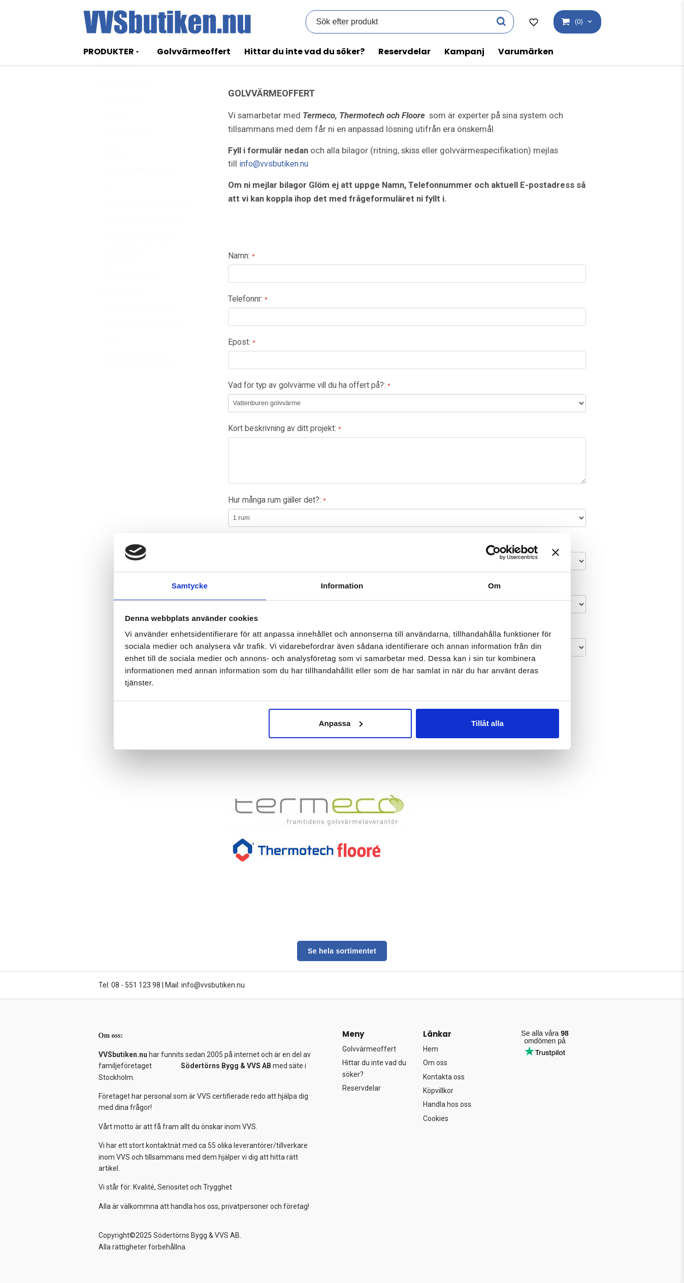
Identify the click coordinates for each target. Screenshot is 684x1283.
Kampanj (464, 51)
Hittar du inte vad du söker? (304, 51)
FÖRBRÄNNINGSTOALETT (137, 264)
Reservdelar (404, 51)
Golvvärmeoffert (194, 51)
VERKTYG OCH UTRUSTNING (141, 350)
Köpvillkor (438, 1091)
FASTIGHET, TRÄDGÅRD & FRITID (146, 229)
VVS (107, 368)
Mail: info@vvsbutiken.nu (205, 985)
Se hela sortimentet (342, 951)
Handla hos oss (447, 1105)
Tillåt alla (487, 723)
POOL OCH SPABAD (129, 298)
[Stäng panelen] (555, 551)
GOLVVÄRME (120, 281)
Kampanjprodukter (124, 107)
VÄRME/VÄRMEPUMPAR (136, 385)
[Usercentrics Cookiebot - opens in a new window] (493, 552)
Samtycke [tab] (190, 585)
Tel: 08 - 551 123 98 (129, 985)
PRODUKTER (108, 51)
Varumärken (525, 51)
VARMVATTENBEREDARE (137, 333)
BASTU (111, 177)
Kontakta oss (444, 1077)
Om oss (435, 1063)
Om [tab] (494, 585)
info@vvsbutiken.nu (277, 163)
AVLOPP (113, 142)
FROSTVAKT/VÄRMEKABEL (139, 246)
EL (105, 211)
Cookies (435, 1118)
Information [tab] (342, 585)
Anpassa (341, 723)
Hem (430, 1049)
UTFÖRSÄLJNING (122, 315)
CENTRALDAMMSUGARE (136, 194)
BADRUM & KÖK (123, 159)
